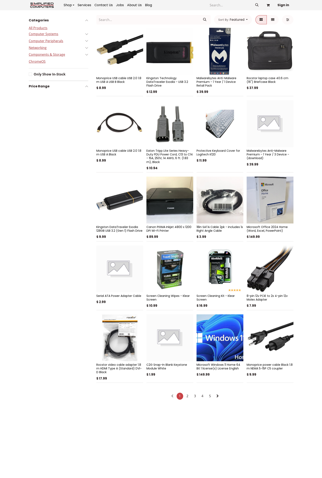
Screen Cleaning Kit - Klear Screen (216, 298)
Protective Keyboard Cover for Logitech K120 (218, 152)
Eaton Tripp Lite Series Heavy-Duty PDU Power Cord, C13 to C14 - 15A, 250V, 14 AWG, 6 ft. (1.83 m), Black (169, 156)
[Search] (229, 5)
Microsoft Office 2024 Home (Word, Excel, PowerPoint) (267, 229)
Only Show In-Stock (50, 74)
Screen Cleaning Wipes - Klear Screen (168, 298)
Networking (38, 47)
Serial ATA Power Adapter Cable (118, 296)
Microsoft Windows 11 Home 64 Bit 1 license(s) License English (218, 366)
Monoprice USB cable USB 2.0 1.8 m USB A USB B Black (118, 80)
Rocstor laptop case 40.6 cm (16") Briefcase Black (267, 80)
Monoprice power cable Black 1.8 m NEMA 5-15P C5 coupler (270, 366)
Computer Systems (43, 34)
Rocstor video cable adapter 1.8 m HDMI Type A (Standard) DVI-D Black (119, 368)
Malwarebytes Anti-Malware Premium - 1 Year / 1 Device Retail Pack (216, 82)
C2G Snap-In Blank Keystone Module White (166, 366)
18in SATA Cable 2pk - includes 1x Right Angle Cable (220, 229)
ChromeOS (37, 61)
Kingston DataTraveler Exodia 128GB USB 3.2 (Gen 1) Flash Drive (119, 229)
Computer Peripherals (46, 41)
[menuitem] (69, 5)
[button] (233, 19)
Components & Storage (47, 54)
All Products (38, 28)
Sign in (283, 5)
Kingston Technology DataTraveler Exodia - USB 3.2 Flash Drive (167, 82)
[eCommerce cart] (268, 5)
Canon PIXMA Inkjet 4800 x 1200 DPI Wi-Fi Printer (168, 229)
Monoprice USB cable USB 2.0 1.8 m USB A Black (118, 152)
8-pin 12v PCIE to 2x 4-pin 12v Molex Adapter (267, 298)
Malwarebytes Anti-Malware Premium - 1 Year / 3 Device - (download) (268, 154)
